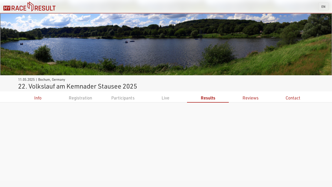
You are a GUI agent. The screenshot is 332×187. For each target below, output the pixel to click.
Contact (293, 98)
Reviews (251, 98)
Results (208, 98)
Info (38, 98)
